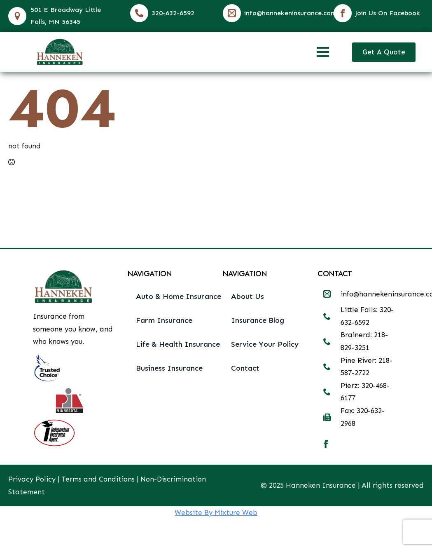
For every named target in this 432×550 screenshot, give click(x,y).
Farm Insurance (164, 320)
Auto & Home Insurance (172, 296)
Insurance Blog (257, 320)
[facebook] (326, 444)
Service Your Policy (265, 344)
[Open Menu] (323, 52)
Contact (245, 368)
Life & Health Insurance (172, 344)
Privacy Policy (32, 479)
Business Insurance (169, 368)
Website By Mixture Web (216, 512)
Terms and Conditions (98, 479)
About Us (247, 296)
